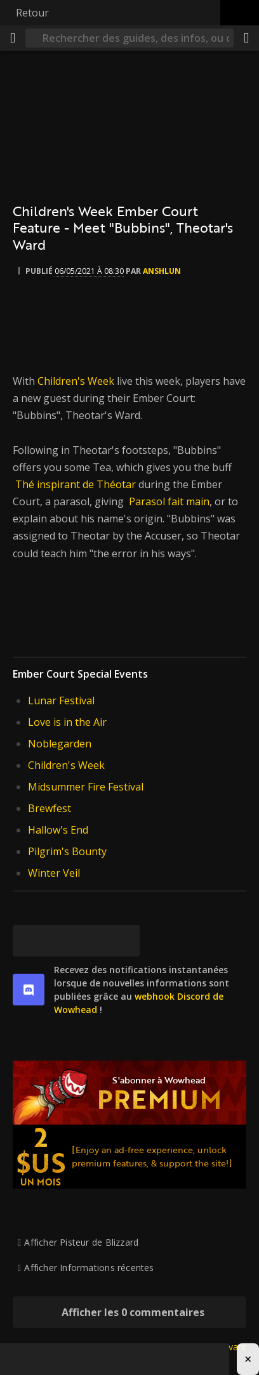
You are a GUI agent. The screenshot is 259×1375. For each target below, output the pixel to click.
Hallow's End (58, 830)
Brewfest (49, 808)
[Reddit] (92, 941)
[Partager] (246, 38)
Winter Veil (54, 873)
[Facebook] (60, 941)
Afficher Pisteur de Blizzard (81, 1242)
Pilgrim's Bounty (67, 851)
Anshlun (162, 271)
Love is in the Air (67, 722)
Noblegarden (59, 744)
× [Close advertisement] (247, 1358)
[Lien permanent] (124, 941)
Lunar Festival (61, 700)
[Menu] (12, 38)
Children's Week (75, 381)
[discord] (28, 989)
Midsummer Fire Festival (85, 787)
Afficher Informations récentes (89, 1268)
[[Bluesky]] (28, 941)
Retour (32, 13)
